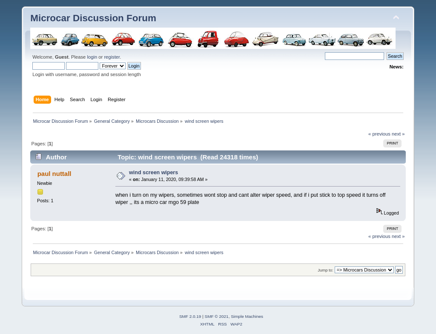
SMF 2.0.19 (190, 316)
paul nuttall (54, 173)
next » (398, 133)
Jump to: (325, 270)
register (112, 56)
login (92, 56)
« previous (379, 133)
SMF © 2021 (217, 316)
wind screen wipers (153, 172)
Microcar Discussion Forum (93, 18)
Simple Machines (247, 316)
